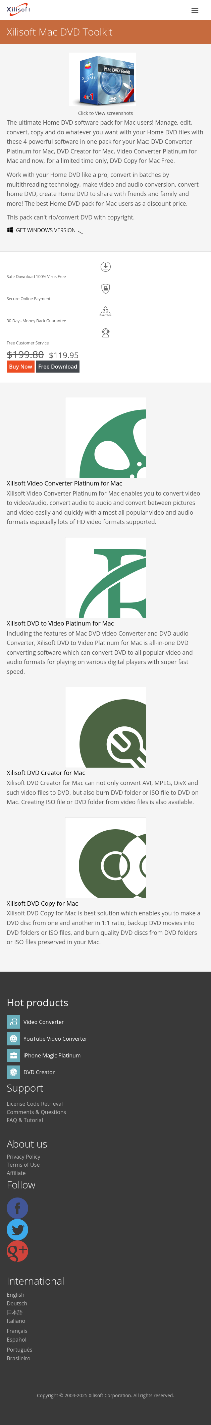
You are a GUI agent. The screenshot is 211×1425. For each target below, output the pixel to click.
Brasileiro (19, 1358)
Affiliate (16, 1173)
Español (17, 1339)
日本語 (15, 1312)
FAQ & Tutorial (25, 1120)
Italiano (16, 1320)
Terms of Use (23, 1164)
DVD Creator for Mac (85, 151)
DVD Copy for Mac (135, 160)
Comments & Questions (36, 1112)
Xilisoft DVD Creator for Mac (46, 773)
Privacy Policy (23, 1156)
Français (17, 1331)
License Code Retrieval (35, 1103)
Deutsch (17, 1303)
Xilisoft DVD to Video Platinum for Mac (60, 623)
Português (19, 1349)
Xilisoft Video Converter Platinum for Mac (64, 483)
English (15, 1294)
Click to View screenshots (105, 113)
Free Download (57, 366)
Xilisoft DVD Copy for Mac (42, 903)
